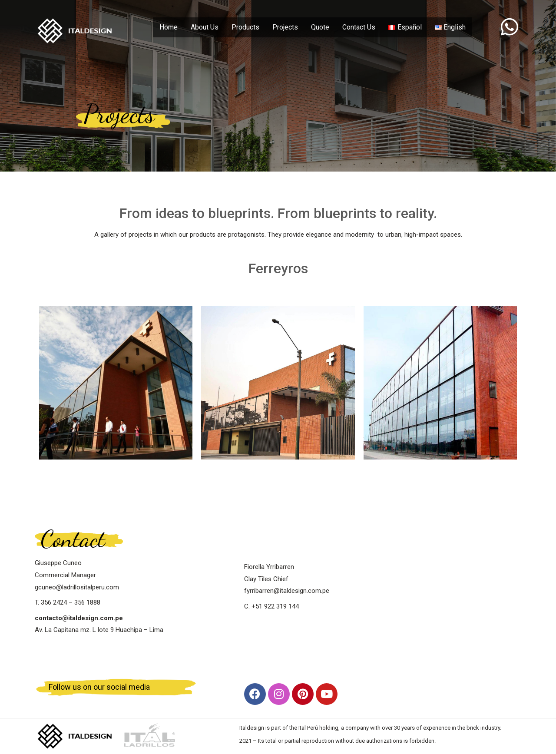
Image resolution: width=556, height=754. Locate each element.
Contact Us (358, 27)
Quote (320, 27)
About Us (204, 27)
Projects (285, 27)
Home (168, 27)
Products (245, 27)
